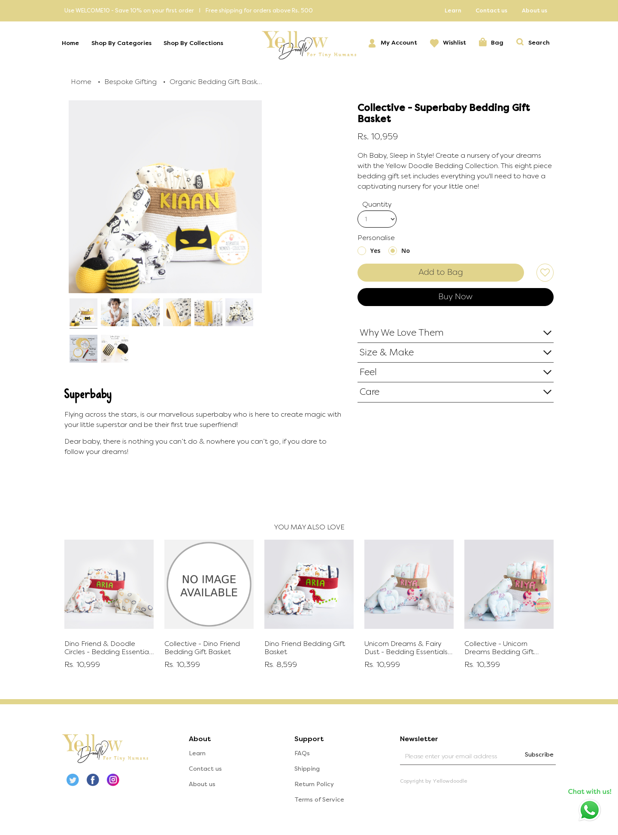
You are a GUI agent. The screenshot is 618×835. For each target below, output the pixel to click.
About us (534, 10)
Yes (375, 250)
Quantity (376, 204)
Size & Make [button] (387, 352)
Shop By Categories (124, 43)
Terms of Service (319, 799)
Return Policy (314, 783)
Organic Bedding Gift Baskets (217, 82)
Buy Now (455, 296)
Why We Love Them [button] (402, 332)
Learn (453, 10)
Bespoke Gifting (130, 82)
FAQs (302, 753)
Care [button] (369, 392)
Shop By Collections (196, 43)
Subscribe (537, 754)
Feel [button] (368, 372)
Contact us (491, 10)
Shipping (307, 768)
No (405, 250)
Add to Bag (440, 272)
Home (73, 43)
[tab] (455, 332)
